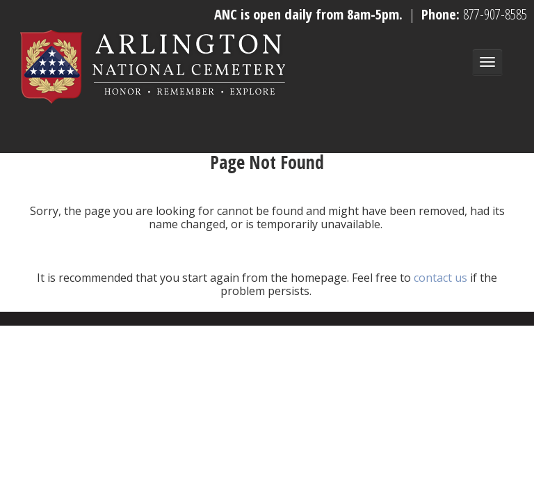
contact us (440, 277)
